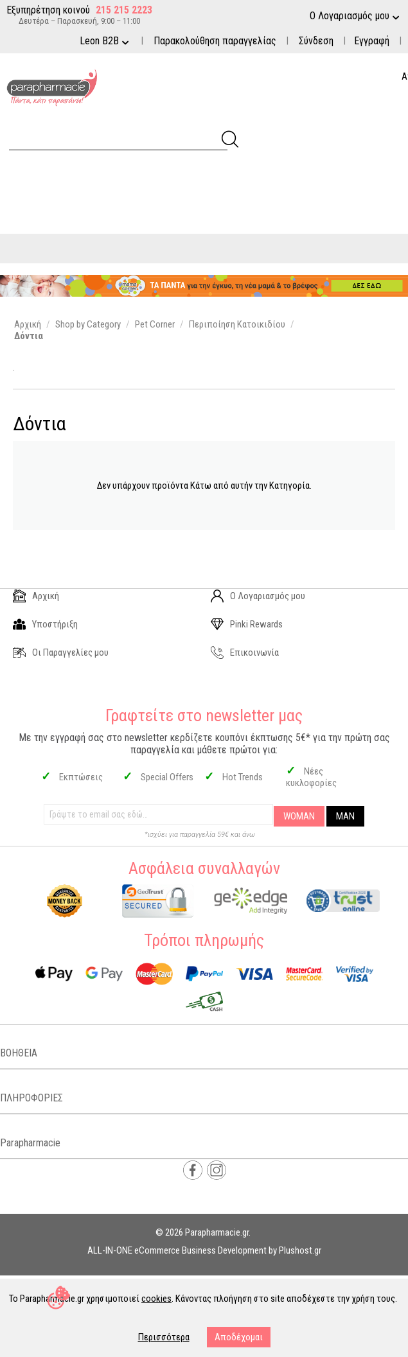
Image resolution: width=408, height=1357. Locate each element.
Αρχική (36, 596)
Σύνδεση (316, 41)
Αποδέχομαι (239, 1337)
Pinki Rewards (247, 624)
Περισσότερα (164, 1337)
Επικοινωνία (245, 652)
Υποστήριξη (45, 624)
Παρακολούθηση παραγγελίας (215, 41)
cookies (156, 1298)
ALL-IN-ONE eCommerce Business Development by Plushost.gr (204, 1250)
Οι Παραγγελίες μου (61, 652)
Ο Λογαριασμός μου (258, 596)
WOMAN (299, 816)
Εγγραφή (371, 41)
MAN (345, 816)
